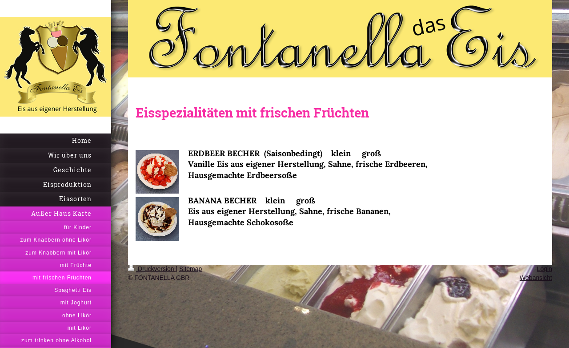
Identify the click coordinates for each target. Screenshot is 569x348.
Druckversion (152, 268)
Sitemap (190, 268)
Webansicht (536, 277)
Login (544, 268)
